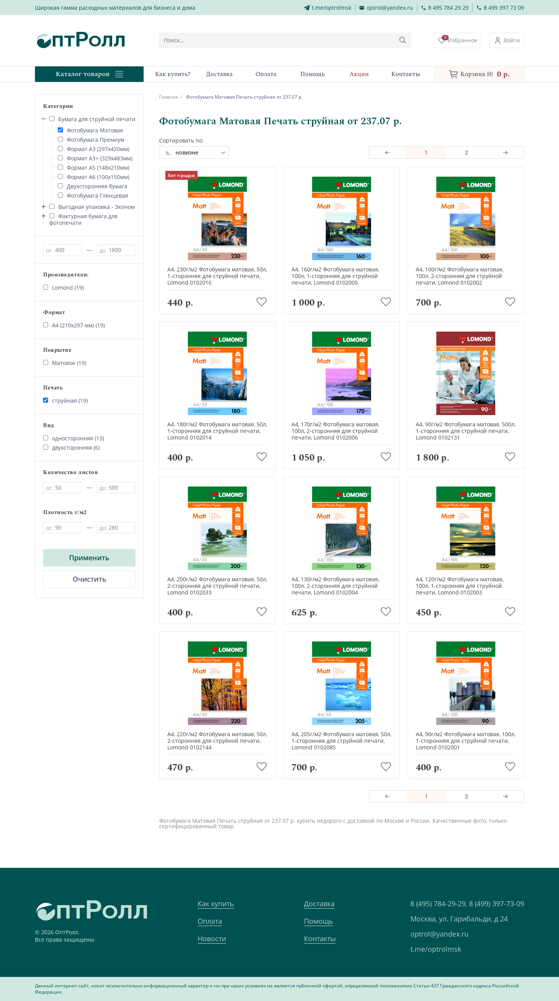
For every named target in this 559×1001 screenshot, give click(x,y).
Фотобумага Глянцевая (93, 195)
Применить (89, 557)
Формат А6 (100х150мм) (93, 177)
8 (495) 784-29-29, (438, 903)
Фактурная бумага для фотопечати (83, 219)
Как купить (216, 903)
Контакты (320, 938)
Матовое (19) (64, 363)
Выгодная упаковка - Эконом (92, 206)
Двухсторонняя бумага (92, 186)
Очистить (89, 579)
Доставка (319, 903)
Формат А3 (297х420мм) (93, 149)
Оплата (210, 921)
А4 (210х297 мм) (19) (74, 325)
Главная (168, 97)
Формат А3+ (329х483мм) (95, 158)
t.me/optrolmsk (435, 949)
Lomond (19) (63, 287)
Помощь (318, 921)
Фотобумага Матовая (90, 130)
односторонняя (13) (73, 438)
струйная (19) (65, 400)
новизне (186, 152)
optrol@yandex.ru (439, 933)
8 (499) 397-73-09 (496, 903)
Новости (212, 938)
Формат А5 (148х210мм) (93, 167)
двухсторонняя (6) (71, 447)
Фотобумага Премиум (91, 139)
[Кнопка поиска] (403, 40)
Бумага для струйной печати (92, 119)
